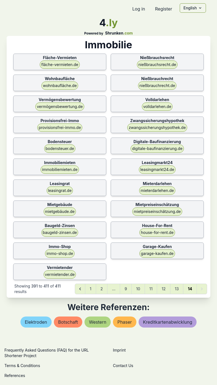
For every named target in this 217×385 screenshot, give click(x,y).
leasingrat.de (60, 190)
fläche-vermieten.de (59, 64)
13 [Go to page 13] (177, 288)
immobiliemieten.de (60, 169)
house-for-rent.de (157, 232)
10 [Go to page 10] (138, 288)
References (14, 375)
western (97, 322)
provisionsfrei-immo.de (60, 127)
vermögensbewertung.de (60, 106)
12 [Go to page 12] (163, 288)
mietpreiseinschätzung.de (157, 211)
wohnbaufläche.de (60, 85)
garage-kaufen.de (157, 253)
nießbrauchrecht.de (157, 85)
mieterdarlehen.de (157, 190)
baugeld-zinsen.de (60, 232)
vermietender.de (60, 274)
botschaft (68, 322)
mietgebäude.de (60, 211)
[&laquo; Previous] (80, 289)
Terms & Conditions (22, 365)
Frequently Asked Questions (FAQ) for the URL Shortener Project (46, 353)
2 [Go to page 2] (101, 288)
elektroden (36, 322)
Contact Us (123, 365)
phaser (124, 322)
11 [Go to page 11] (151, 288)
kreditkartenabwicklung (167, 322)
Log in (138, 9)
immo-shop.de (59, 253)
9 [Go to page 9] (126, 288)
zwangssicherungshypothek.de (157, 127)
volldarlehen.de (157, 106)
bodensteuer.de (60, 148)
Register (163, 9)
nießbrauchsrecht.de (157, 64)
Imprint (119, 350)
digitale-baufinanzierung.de (157, 148)
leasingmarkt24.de (157, 169)
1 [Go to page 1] (90, 288)
